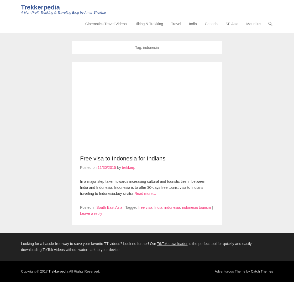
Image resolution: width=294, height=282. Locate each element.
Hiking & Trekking (148, 24)
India (193, 24)
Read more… (145, 193)
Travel (176, 24)
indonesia (172, 207)
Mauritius (253, 24)
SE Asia (231, 24)
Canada (211, 24)
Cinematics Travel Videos (106, 24)
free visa (145, 207)
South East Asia (109, 207)
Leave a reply (91, 213)
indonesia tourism (196, 207)
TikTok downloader (172, 244)
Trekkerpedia (40, 7)
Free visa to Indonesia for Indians (122, 158)
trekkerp (128, 167)
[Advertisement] (147, 109)
